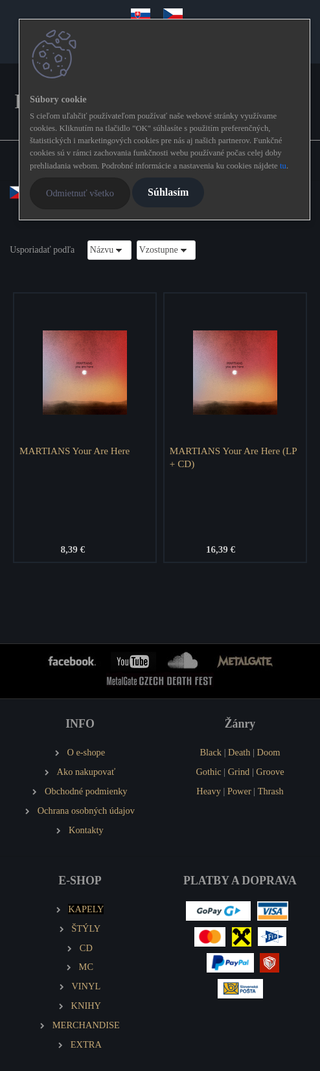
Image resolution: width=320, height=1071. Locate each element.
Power (239, 791)
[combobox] (109, 249)
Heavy (208, 791)
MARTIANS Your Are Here (74, 450)
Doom (268, 752)
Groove (270, 771)
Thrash (271, 791)
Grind (239, 771)
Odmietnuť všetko (80, 193)
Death (239, 752)
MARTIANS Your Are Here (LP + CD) (233, 457)
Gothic (208, 771)
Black (211, 752)
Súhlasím (168, 192)
